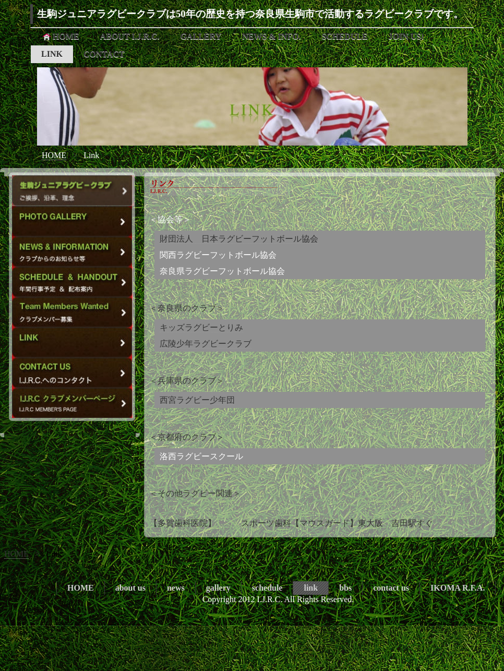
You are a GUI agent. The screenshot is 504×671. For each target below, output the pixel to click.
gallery (218, 587)
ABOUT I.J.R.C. (130, 36)
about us (130, 587)
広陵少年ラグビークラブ (205, 343)
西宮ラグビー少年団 (197, 400)
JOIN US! (406, 36)
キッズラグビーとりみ (201, 327)
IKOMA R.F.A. (457, 587)
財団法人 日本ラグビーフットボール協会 (239, 238)
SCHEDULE (345, 36)
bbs (345, 587)
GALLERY (201, 36)
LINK (52, 54)
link (311, 587)
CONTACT (104, 54)
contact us (391, 587)
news (176, 587)
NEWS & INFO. (271, 36)
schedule (267, 587)
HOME (60, 36)
